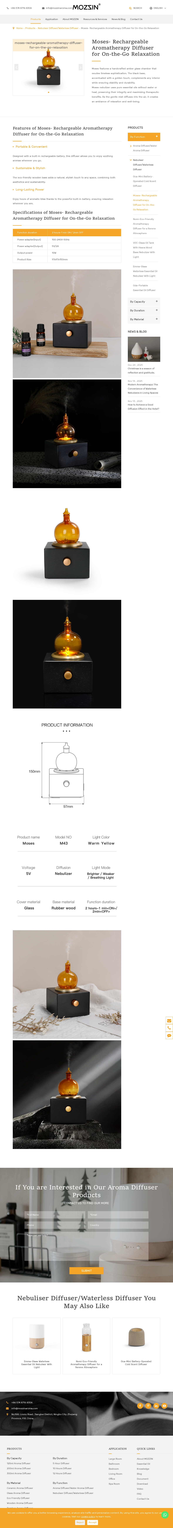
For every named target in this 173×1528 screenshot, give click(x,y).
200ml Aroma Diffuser (19, 1468)
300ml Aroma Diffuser (19, 1473)
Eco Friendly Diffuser (18, 1497)
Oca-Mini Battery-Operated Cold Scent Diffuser (144, 181)
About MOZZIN (71, 21)
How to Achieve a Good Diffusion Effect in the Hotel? (143, 406)
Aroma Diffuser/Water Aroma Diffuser (145, 148)
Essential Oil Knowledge (143, 1466)
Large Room (115, 1458)
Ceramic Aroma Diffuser (20, 1487)
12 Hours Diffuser (62, 1473)
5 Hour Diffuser (61, 1463)
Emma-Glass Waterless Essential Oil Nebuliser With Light (145, 271)
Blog (139, 1473)
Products (36, 21)
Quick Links (146, 1448)
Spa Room (114, 1483)
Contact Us (136, 21)
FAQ (139, 1493)
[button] (48, 92)
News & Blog (118, 21)
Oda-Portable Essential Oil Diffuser (144, 288)
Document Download (142, 1481)
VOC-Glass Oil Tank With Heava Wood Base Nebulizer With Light (144, 249)
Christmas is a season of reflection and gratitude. (141, 370)
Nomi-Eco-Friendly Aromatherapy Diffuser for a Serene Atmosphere (144, 226)
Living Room (115, 1473)
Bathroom (114, 1463)
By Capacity (137, 301)
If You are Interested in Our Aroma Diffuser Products (86, 1192)
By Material (137, 319)
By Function (137, 136)
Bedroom (114, 1468)
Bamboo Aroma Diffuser (20, 1507)
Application (51, 21)
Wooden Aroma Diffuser (20, 1502)
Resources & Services (95, 21)
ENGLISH (158, 8)
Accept (93, 1522)
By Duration (137, 310)
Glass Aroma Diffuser (18, 1492)
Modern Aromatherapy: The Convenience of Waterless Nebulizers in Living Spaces (143, 388)
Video (140, 1488)
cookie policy (88, 1516)
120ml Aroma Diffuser (18, 1463)
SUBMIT (86, 1270)
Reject (80, 1522)
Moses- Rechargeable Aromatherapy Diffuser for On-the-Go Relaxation (120, 28)
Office (112, 1478)
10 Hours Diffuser (62, 1468)
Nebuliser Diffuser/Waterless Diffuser (58, 28)
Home (19, 28)
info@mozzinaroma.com (57, 8)
